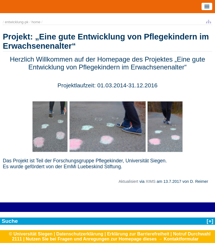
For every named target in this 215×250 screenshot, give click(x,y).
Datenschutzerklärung (79, 234)
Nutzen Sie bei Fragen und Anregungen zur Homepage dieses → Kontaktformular (112, 239)
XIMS (150, 181)
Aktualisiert (128, 181)
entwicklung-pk (17, 22)
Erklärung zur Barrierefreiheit (138, 234)
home (35, 22)
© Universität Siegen (31, 234)
